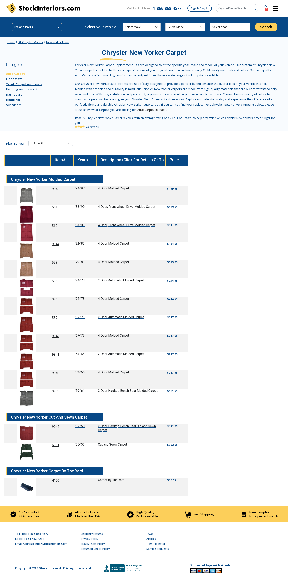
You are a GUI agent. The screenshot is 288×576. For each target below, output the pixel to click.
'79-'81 (80, 262)
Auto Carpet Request (152, 110)
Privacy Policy (89, 539)
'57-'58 (80, 426)
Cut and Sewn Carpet (112, 444)
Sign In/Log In (199, 8)
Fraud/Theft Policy (93, 544)
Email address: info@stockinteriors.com (41, 544)
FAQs (149, 534)
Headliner (13, 100)
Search (266, 26)
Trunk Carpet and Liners (24, 84)
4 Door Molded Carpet (113, 188)
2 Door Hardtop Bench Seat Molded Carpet (128, 391)
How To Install (155, 544)
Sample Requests (157, 549)
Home (11, 42)
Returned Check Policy (95, 549)
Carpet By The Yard (111, 480)
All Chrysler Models (30, 42)
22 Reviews (92, 126)
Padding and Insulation (23, 89)
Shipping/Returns (92, 534)
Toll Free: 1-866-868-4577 (31, 534)
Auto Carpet (15, 74)
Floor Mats (14, 79)
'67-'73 (80, 317)
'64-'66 (80, 354)
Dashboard (14, 94)
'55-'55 (80, 444)
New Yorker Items (57, 42)
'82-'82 (80, 243)
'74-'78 (80, 280)
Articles (151, 539)
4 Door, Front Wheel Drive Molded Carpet (126, 207)
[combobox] (37, 27)
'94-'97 (80, 188)
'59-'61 (80, 391)
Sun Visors (14, 105)
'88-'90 (80, 207)
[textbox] (37, 27)
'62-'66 (80, 372)
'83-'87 (80, 225)
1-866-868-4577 (167, 8)
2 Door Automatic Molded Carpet (121, 280)
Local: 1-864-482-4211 (29, 539)
